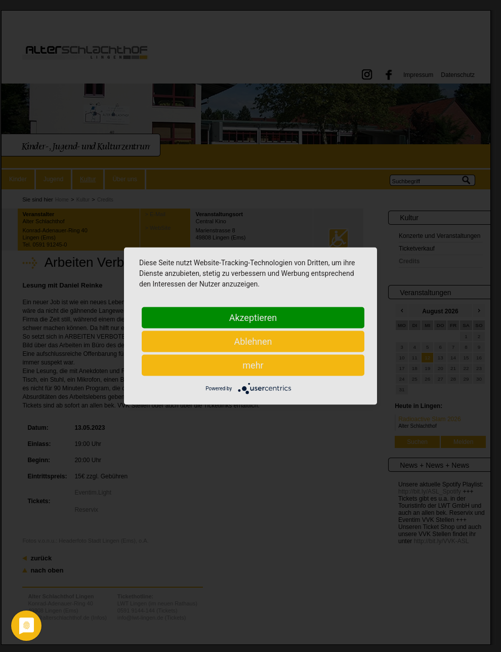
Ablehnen (253, 341)
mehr (252, 365)
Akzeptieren (253, 317)
